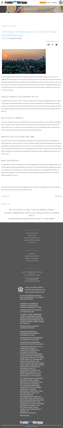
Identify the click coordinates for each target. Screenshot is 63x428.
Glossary (32, 253)
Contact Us (32, 242)
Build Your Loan (32, 233)
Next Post (58, 196)
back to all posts (8, 26)
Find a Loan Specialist (32, 238)
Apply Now (32, 235)
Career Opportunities (32, 240)
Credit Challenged (32, 258)
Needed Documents (32, 256)
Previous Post (5, 196)
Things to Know (32, 260)
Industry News (16, 38)
